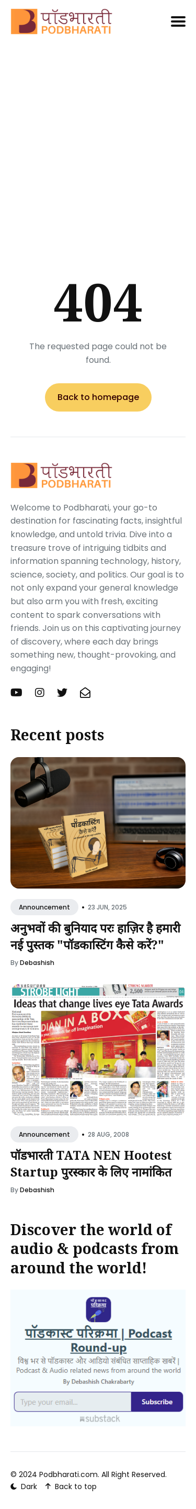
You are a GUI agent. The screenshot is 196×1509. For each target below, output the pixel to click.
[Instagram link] (40, 692)
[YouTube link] (17, 692)
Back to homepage (98, 397)
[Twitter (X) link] (62, 692)
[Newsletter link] (85, 692)
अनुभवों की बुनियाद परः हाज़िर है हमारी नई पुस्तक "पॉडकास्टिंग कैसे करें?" (95, 936)
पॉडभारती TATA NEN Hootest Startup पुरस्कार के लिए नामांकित (91, 1163)
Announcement (44, 907)
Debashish (37, 962)
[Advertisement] (98, 138)
